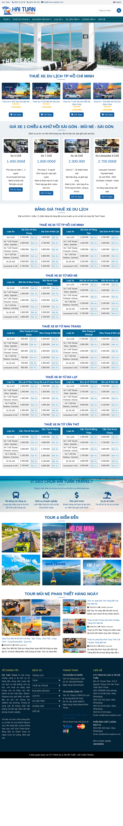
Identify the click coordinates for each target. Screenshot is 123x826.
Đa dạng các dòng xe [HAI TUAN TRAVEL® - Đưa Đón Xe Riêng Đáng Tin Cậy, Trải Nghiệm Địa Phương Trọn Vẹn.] (16, 501)
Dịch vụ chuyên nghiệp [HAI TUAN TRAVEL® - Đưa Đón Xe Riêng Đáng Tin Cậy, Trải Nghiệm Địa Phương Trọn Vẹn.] (46, 501)
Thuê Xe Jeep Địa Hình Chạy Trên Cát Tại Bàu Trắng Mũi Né (103, 641)
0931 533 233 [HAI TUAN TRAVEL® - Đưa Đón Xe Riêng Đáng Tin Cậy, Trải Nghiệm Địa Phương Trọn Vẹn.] (33, 2)
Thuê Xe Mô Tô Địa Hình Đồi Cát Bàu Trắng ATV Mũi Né (103, 621)
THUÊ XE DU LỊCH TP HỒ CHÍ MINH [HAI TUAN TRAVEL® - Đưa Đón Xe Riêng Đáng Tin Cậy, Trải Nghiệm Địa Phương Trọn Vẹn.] (61, 76)
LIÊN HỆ (101, 19)
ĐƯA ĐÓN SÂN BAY (42, 19)
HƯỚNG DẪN (89, 19)
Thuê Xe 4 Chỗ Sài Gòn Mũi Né (15, 102)
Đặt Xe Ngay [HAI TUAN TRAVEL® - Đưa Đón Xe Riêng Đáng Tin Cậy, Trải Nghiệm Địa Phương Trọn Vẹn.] (15, 189)
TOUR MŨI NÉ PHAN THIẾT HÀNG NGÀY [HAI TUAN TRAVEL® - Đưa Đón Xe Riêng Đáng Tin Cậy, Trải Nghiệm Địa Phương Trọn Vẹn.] (61, 594)
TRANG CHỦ (38, 675)
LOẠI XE (58, 19)
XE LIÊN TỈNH (72, 19)
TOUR (6, 19)
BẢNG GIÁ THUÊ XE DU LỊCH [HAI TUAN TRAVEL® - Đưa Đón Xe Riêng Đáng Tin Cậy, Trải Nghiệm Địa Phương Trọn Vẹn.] (61, 209)
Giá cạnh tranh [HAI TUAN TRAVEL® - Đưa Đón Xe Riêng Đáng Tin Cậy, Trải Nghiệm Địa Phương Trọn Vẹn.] (77, 501)
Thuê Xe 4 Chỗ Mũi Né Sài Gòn (46, 102)
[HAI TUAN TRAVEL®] (18, 10)
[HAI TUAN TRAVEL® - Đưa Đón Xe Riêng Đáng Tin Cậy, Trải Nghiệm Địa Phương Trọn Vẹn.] (16, 91)
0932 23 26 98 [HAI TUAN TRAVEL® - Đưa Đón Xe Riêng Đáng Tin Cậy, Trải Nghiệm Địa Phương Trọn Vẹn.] (19, 2)
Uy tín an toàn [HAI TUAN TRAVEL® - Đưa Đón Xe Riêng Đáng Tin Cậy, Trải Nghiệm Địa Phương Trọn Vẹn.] (107, 501)
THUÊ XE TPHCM (21, 19)
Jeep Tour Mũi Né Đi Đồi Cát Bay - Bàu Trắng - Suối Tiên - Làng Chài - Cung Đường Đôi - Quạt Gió (29, 640)
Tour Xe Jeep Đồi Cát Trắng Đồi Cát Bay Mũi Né (102, 602)
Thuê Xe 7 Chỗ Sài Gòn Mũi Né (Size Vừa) (76, 103)
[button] (117, 2)
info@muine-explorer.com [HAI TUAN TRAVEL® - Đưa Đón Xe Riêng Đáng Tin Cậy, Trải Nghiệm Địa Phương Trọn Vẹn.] (52, 2)
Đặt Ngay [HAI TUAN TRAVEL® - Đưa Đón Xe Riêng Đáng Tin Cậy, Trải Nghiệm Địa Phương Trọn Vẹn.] (15, 115)
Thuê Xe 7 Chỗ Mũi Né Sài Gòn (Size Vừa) (107, 103)
